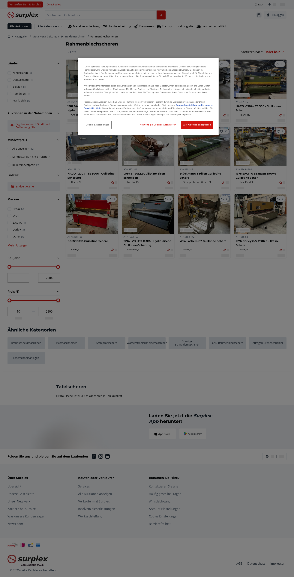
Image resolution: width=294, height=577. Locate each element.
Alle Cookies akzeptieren (197, 125)
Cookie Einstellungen (98, 125)
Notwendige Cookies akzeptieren (158, 125)
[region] (148, 96)
